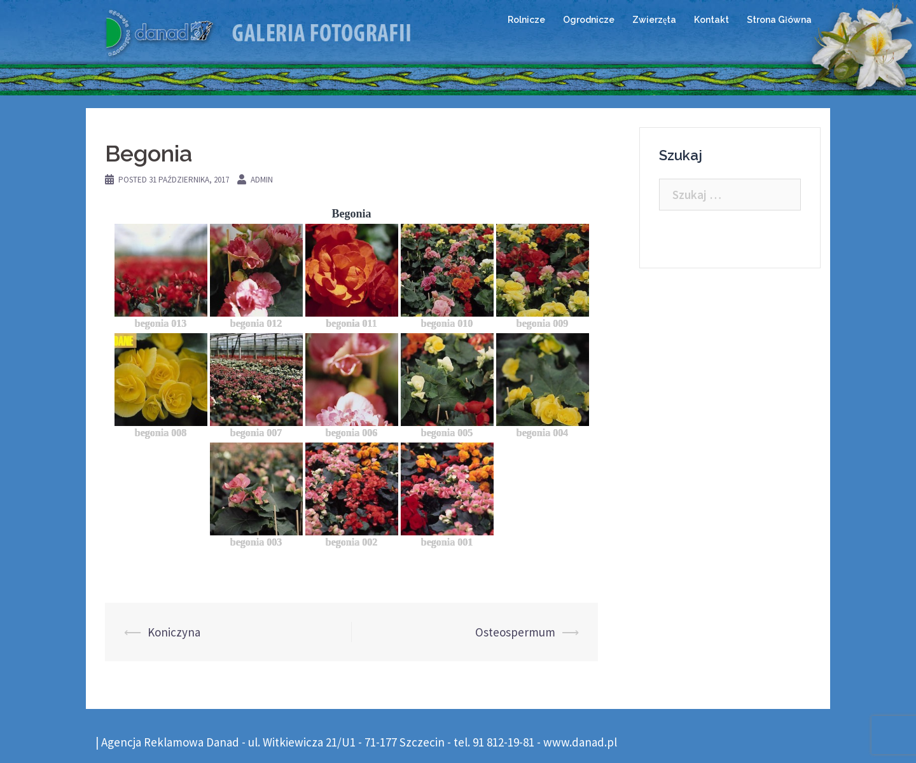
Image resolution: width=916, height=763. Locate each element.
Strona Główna (779, 20)
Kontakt (711, 20)
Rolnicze (526, 20)
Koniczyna (174, 632)
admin (262, 179)
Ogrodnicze (588, 20)
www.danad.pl (580, 742)
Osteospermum (515, 632)
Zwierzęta (654, 20)
